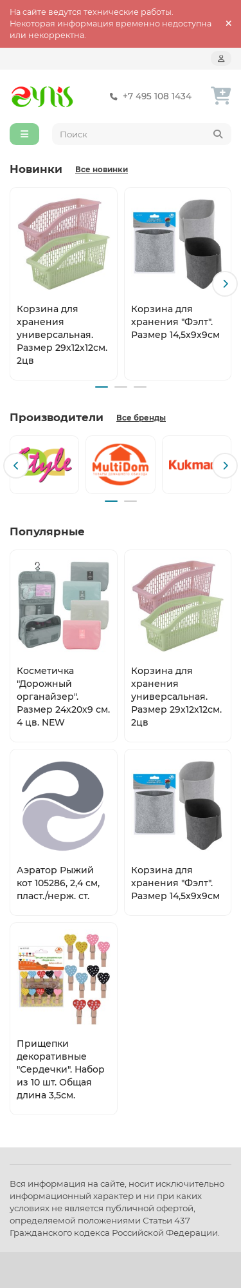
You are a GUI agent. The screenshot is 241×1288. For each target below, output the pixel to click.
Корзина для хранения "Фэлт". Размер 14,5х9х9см (175, 321)
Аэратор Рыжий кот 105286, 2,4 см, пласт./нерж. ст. (58, 883)
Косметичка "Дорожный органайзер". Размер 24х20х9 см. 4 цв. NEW (63, 696)
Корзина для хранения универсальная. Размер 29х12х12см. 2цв (62, 334)
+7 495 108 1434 (148, 96)
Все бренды (141, 417)
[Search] (142, 134)
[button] (225, 284)
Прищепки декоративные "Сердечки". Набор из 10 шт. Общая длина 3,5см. (61, 1069)
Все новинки (101, 169)
